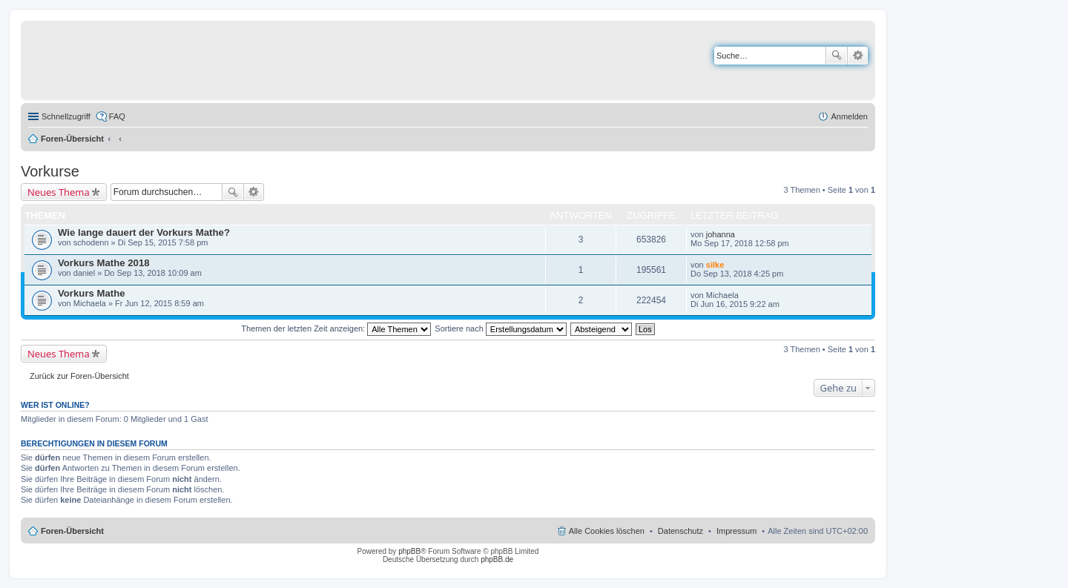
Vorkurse (50, 171)
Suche (836, 56)
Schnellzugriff (66, 116)
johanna (720, 234)
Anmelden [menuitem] (849, 116)
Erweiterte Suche (858, 56)
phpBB (409, 551)
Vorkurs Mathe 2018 (104, 262)
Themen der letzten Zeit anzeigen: (336, 328)
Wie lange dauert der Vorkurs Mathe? (144, 232)
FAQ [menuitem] (117, 116)
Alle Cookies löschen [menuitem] (607, 530)
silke (715, 264)
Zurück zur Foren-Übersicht (79, 375)
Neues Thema (58, 192)
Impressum (736, 530)
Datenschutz (680, 530)
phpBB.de (497, 559)
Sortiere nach (500, 328)
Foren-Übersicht (72, 138)
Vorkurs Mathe (91, 293)
